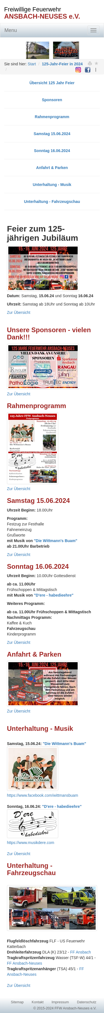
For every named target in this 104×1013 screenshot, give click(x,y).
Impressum (60, 1002)
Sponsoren (52, 100)
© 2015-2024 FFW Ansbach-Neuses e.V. (64, 1008)
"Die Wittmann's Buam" (55, 540)
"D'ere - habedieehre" (53, 595)
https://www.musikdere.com (30, 842)
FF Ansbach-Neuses (24, 963)
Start (32, 64)
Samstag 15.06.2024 (52, 133)
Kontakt (38, 1002)
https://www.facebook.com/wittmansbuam (42, 795)
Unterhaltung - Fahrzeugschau (52, 201)
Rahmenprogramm (52, 117)
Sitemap (17, 1002)
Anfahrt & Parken (52, 167)
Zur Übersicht (18, 312)
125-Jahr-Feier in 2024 (62, 64)
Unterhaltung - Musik (52, 184)
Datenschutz (86, 1002)
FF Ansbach (80, 952)
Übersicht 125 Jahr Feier (52, 83)
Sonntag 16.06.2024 (52, 150)
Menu (10, 30)
